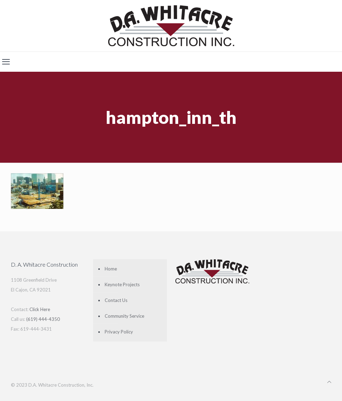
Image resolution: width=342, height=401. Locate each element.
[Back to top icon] (329, 382)
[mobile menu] (6, 62)
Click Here (39, 309)
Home (111, 269)
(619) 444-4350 (43, 319)
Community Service (124, 316)
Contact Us (116, 300)
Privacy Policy (119, 332)
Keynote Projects (122, 284)
